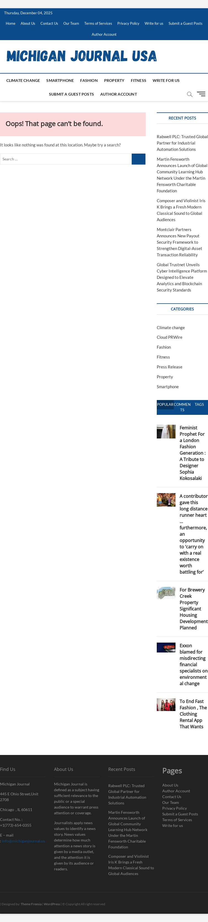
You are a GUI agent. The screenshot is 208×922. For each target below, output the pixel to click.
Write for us (154, 23)
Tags (199, 404)
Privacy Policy (128, 23)
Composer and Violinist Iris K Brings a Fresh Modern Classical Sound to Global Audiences (131, 865)
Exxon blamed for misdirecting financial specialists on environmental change (194, 665)
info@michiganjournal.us (23, 840)
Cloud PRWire (169, 337)
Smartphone (60, 80)
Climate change (23, 80)
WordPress (52, 904)
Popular (165, 404)
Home (10, 23)
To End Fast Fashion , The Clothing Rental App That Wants (193, 714)
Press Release (169, 366)
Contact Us (49, 23)
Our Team (71, 23)
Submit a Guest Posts (185, 23)
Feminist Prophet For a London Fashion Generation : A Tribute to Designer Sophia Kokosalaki (193, 453)
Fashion (89, 80)
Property (114, 80)
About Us (28, 23)
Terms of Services (98, 23)
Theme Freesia (31, 904)
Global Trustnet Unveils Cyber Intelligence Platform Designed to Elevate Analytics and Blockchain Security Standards (182, 277)
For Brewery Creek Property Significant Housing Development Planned (194, 609)
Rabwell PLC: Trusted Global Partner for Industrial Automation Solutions (182, 143)
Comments (182, 407)
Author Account (104, 34)
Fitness (138, 80)
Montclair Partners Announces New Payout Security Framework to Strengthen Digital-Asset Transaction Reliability (179, 242)
